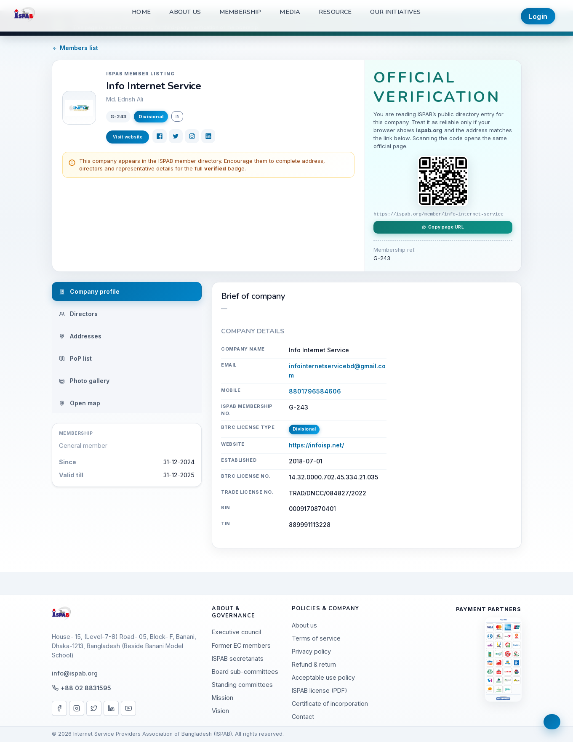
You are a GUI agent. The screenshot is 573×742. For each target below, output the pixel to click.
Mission (222, 697)
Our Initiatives (395, 12)
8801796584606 (315, 391)
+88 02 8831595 (86, 687)
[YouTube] (128, 708)
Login (538, 16)
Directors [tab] (78, 313)
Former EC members (241, 645)
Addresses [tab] (80, 336)
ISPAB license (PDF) (319, 690)
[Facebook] (159, 136)
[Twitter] (176, 136)
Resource (335, 12)
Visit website (128, 136)
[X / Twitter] (93, 708)
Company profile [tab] (89, 291)
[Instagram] (192, 136)
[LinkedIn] (208, 136)
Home (141, 12)
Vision (220, 710)
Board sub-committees (245, 671)
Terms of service (316, 638)
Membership (240, 12)
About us (185, 12)
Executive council (236, 632)
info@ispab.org (75, 673)
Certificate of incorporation (330, 703)
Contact (303, 716)
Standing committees (242, 684)
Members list (75, 48)
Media (290, 12)
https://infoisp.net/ (316, 445)
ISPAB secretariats (238, 658)
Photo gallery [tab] (84, 380)
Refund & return (314, 664)
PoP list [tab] (75, 358)
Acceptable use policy (323, 677)
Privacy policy (311, 651)
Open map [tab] (79, 403)
